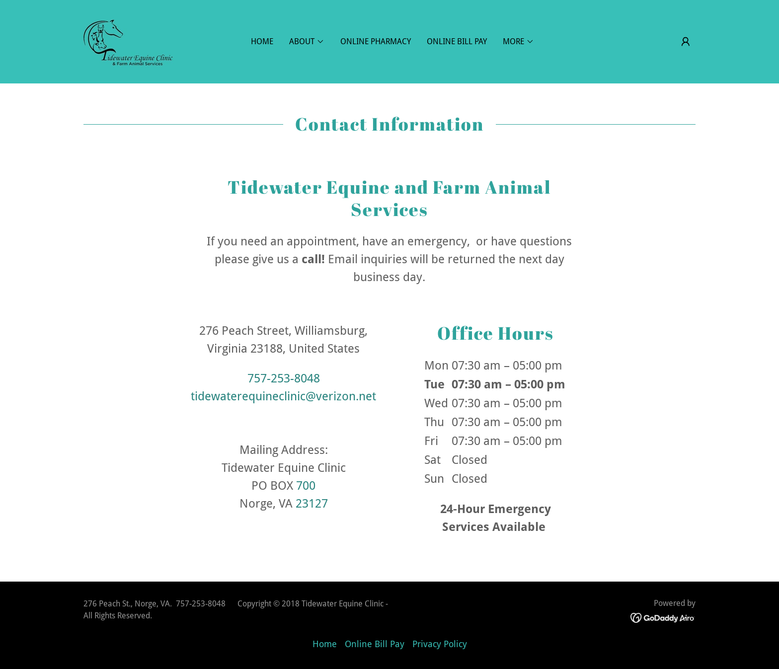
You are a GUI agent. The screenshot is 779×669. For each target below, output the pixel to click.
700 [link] (305, 486)
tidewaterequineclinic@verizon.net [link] (283, 396)
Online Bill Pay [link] (457, 41)
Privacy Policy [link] (439, 644)
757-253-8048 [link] (283, 378)
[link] (128, 41)
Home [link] (262, 41)
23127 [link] (312, 504)
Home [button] (324, 644)
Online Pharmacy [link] (375, 41)
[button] (686, 42)
